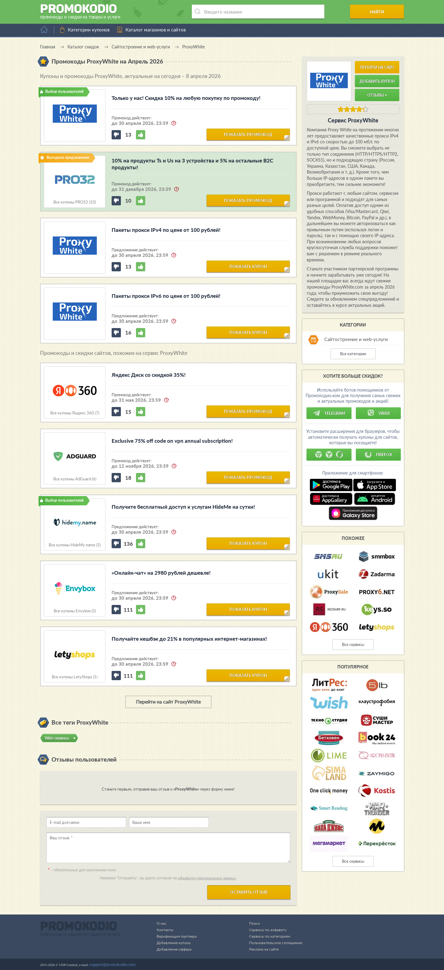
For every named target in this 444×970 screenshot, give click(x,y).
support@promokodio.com (112, 964)
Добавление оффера (175, 949)
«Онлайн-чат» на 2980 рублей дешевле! (161, 572)
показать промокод (248, 134)
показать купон (248, 266)
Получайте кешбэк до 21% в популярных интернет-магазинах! (189, 638)
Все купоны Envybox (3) (75, 611)
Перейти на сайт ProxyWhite (168, 702)
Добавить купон (377, 81)
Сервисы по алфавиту (265, 929)
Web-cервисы (57, 737)
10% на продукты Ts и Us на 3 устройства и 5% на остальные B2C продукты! (192, 164)
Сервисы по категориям (266, 936)
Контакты (166, 929)
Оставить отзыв (249, 892)
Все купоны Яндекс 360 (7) (74, 413)
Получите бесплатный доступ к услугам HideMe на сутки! (183, 506)
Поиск (251, 923)
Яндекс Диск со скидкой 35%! (149, 375)
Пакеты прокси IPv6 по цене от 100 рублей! (166, 296)
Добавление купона (175, 942)
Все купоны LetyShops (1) (74, 677)
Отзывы (377, 95)
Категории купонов (88, 29)
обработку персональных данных (207, 878)
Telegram (329, 413)
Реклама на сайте (261, 949)
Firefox (378, 454)
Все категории (353, 353)
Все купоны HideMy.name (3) (75, 545)
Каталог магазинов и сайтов (155, 29)
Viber (378, 413)
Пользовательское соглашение (273, 942)
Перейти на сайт (377, 67)
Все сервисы (353, 644)
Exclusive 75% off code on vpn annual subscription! (172, 441)
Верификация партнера (178, 936)
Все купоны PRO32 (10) (74, 202)
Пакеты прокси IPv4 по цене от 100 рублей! (166, 230)
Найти (380, 11)
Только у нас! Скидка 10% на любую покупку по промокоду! (186, 98)
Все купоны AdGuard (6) (74, 479)
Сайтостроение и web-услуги (356, 339)
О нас (161, 923)
